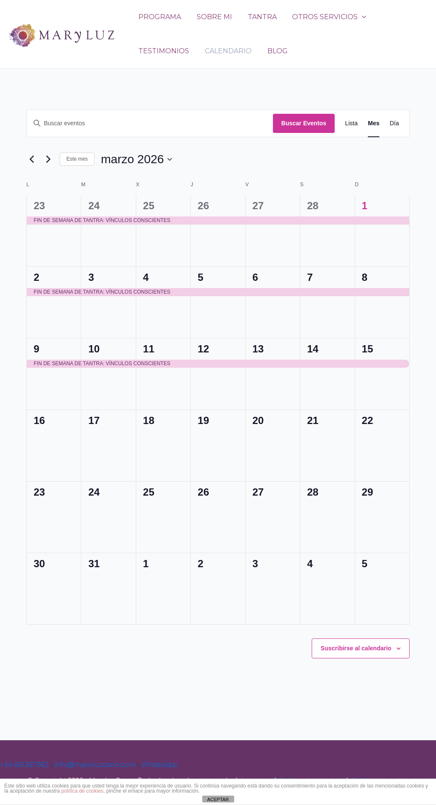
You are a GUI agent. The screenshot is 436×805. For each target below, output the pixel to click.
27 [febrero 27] (258, 205)
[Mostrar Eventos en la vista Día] (394, 123)
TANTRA (257, 17)
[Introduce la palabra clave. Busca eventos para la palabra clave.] (150, 123)
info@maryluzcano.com (95, 765)
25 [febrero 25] (149, 205)
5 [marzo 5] (200, 277)
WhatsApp (159, 765)
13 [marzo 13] (258, 349)
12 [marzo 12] (203, 349)
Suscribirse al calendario (356, 648)
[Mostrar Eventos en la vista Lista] (351, 123)
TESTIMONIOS (163, 51)
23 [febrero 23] (39, 205)
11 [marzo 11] (149, 349)
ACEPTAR (218, 799)
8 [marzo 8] (364, 277)
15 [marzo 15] (367, 349)
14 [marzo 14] (312, 349)
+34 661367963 (24, 765)
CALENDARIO (225, 51)
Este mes (77, 159)
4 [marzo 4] (146, 277)
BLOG (272, 51)
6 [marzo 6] (255, 277)
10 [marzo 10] (94, 349)
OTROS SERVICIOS (322, 17)
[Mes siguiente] (48, 159)
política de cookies (82, 791)
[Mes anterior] (31, 159)
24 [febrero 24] (94, 205)
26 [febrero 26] (203, 205)
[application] (355, 17)
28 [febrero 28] (312, 205)
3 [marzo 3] (91, 277)
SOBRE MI (211, 17)
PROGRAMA (159, 17)
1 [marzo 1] (364, 205)
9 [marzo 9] (36, 349)
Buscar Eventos (304, 123)
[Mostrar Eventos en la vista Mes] (373, 123)
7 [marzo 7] (310, 277)
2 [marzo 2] (36, 277)
